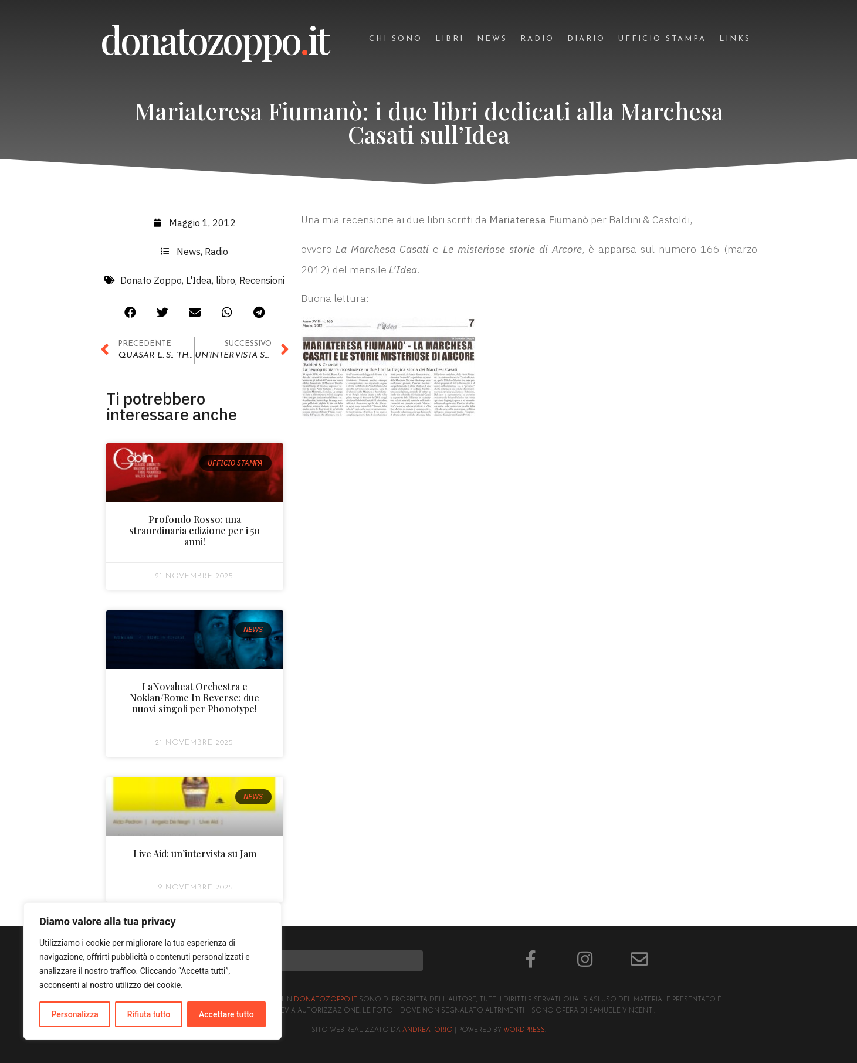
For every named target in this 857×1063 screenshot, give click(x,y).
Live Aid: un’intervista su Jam (194, 855)
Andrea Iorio (427, 1030)
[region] (152, 971)
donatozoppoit (214, 39)
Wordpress (524, 1030)
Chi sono (395, 39)
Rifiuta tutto (149, 1014)
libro (225, 282)
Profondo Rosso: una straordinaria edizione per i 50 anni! (194, 532)
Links (735, 39)
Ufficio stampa (662, 39)
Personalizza (75, 1014)
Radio (537, 39)
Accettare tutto (226, 1014)
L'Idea (199, 282)
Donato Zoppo (151, 282)
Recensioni (261, 282)
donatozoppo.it (325, 1000)
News (492, 39)
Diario (586, 39)
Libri (449, 39)
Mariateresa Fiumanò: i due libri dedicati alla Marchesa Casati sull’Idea (428, 122)
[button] (130, 314)
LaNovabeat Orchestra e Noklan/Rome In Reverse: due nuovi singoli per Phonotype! (194, 699)
